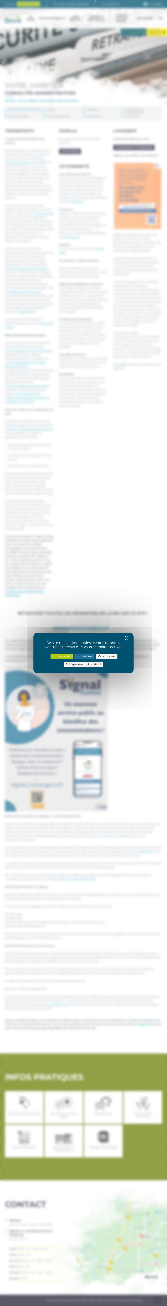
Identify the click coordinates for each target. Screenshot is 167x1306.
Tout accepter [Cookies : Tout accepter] (61, 656)
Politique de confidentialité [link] (83, 664)
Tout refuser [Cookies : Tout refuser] (84, 656)
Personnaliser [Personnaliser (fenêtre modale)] (107, 656)
